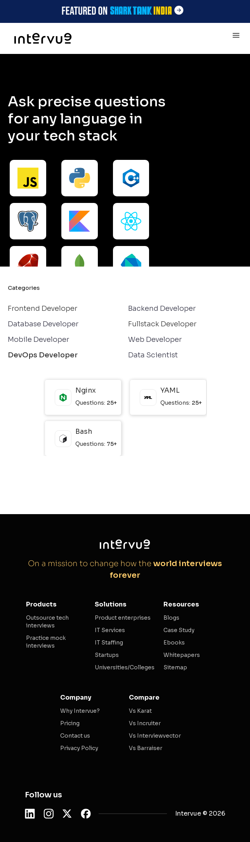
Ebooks (174, 642)
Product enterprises (123, 617)
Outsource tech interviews (47, 621)
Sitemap (175, 667)
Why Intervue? (80, 710)
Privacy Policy (79, 748)
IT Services (110, 630)
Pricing (70, 723)
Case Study (178, 630)
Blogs (171, 617)
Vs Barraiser (145, 748)
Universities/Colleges (125, 667)
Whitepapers (181, 654)
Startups (107, 654)
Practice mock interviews (46, 641)
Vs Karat (140, 710)
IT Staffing (109, 642)
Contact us (75, 735)
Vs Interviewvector (155, 735)
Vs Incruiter (145, 723)
